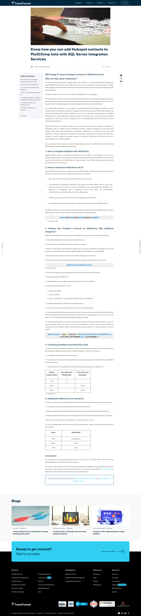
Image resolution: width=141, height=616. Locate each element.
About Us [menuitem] (100, 3)
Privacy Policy (40, 613)
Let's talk (125, 3)
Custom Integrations (44, 574)
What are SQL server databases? (29, 84)
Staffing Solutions (43, 588)
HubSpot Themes (70, 574)
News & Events (116, 588)
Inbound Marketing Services (20, 578)
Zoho (39, 592)
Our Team (115, 578)
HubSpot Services (17, 574)
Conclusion (24, 116)
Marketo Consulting (18, 592)
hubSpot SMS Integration (73, 581)
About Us (115, 574)
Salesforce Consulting (18, 585)
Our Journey (116, 581)
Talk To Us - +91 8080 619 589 (140, 247)
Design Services (16, 581)
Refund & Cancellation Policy (66, 613)
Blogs (95, 578)
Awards (114, 592)
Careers (119, 585)
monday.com (44, 578)
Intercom (41, 581)
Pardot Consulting (17, 588)
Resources (96, 574)
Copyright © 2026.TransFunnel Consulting (23, 613)
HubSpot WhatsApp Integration (75, 578)
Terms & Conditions (50, 613)
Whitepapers (97, 585)
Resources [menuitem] (111, 3)
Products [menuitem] (89, 3)
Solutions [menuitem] (78, 3)
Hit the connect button (113, 551)
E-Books (95, 581)
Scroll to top (2, 245)
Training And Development (46, 585)
